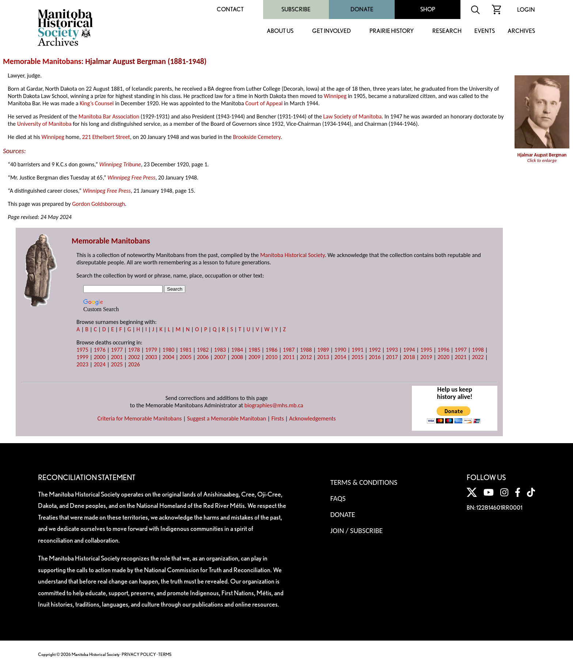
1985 (254, 349)
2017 (392, 357)
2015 (357, 357)
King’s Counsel (97, 103)
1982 (203, 349)
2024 (99, 364)
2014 (340, 357)
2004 (168, 357)
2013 (323, 357)
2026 (134, 364)
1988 (306, 349)
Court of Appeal (263, 103)
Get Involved (331, 31)
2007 (220, 357)
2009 (254, 357)
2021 (460, 357)
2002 (134, 357)
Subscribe (296, 9)
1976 (99, 349)
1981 (185, 349)
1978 (134, 349)
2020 (443, 357)
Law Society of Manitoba (352, 116)
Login (526, 9)
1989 (323, 349)
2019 (426, 357)
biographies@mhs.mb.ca (273, 405)
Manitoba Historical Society (292, 255)
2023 (82, 364)
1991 (357, 349)
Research (447, 31)
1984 (237, 349)
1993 (392, 349)
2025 (116, 364)
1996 (443, 349)
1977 (116, 349)
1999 (82, 357)
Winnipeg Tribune (120, 164)
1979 (151, 349)
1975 (82, 349)
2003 (151, 357)
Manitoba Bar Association (109, 116)
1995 (426, 349)
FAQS (338, 498)
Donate (361, 9)
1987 (289, 349)
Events (484, 31)
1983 (220, 349)
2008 (237, 357)
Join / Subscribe (356, 530)
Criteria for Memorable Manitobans (139, 418)
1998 (477, 349)
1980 (168, 349)
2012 (306, 357)
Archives (521, 31)
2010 (271, 357)
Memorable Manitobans (42, 61)
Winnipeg (335, 96)
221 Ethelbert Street (106, 136)
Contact (230, 9)
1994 (409, 349)
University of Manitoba (44, 123)
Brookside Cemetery (256, 136)
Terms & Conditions (363, 482)
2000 (99, 357)
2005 (185, 357)
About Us (280, 31)
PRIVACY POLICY (139, 654)
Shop (427, 9)
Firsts (278, 418)
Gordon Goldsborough (98, 203)
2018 (409, 357)
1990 (340, 349)
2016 (374, 357)
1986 (271, 349)
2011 (289, 357)
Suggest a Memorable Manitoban (226, 418)
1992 (374, 349)
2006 (203, 357)
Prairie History (391, 31)
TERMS (164, 654)
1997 (460, 349)
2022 (477, 357)
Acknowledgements (312, 418)
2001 (116, 357)
